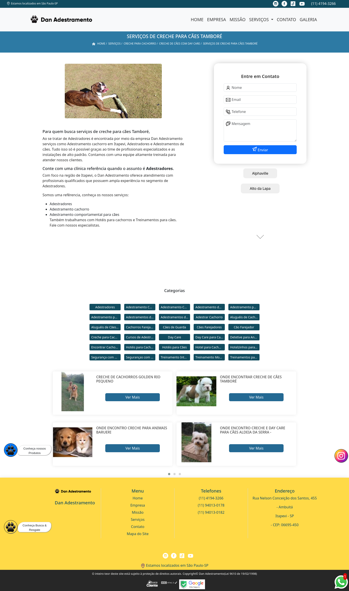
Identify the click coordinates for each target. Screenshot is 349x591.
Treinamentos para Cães (245, 357)
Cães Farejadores (209, 327)
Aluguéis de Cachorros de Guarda (245, 317)
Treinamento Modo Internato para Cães (210, 357)
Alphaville (260, 173)
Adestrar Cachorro (209, 317)
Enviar (262, 149)
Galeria (308, 19)
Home (197, 19)
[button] (169, 474)
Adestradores (105, 307)
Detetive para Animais (245, 337)
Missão (237, 19)
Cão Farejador (244, 327)
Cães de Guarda (174, 327)
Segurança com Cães (106, 357)
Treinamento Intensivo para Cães (175, 357)
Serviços (259, 19)
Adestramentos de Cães (175, 317)
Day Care (174, 337)
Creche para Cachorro (106, 337)
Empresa (216, 19)
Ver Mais (132, 397)
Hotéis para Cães (174, 347)
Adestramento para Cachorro (245, 307)
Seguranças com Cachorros (140, 357)
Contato (286, 19)
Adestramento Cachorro (140, 307)
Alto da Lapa (260, 188)
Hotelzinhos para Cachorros (245, 347)
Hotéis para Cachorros (140, 347)
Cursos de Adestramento (140, 337)
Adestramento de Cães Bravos (210, 307)
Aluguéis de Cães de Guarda (106, 327)
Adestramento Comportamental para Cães (175, 307)
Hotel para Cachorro (210, 347)
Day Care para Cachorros (210, 337)
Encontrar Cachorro (105, 347)
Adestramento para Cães (106, 317)
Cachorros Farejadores (140, 327)
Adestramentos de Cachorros (140, 317)
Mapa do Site (138, 533)
